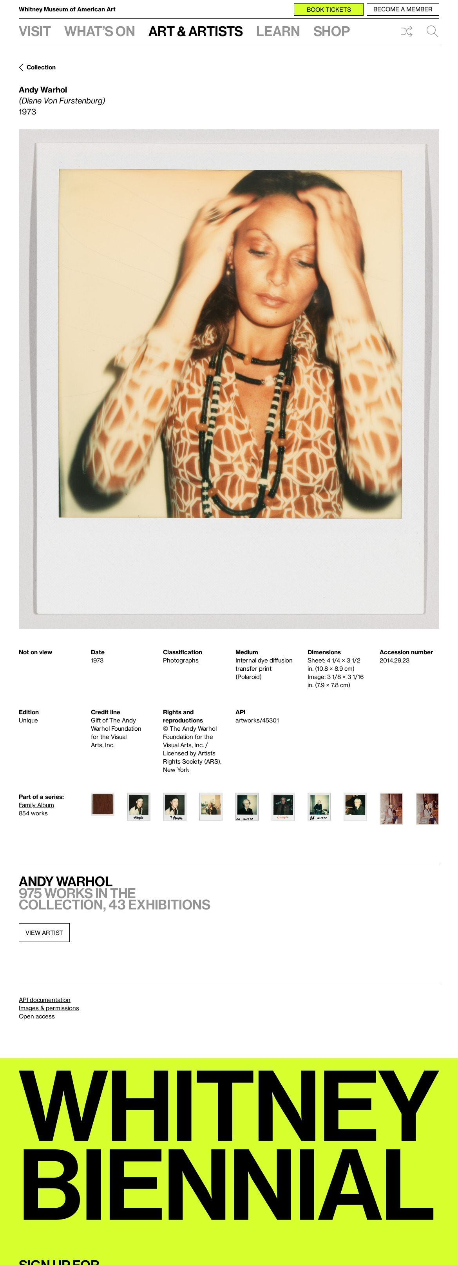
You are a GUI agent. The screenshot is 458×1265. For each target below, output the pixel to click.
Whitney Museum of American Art (67, 9)
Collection (41, 67)
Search (432, 31)
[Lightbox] (229, 379)
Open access (37, 1016)
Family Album (36, 804)
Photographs (181, 660)
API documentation (45, 999)
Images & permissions (49, 1007)
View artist (44, 932)
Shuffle (406, 31)
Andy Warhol (43, 89)
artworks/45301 (257, 720)
